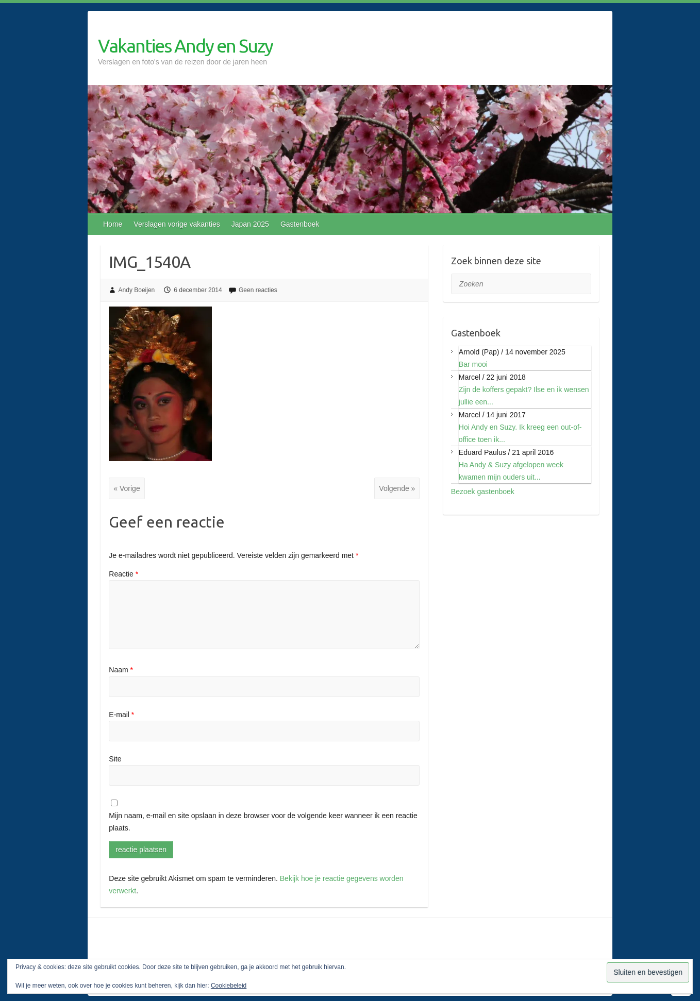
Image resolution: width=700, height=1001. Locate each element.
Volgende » (397, 488)
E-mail (121, 714)
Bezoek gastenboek (482, 491)
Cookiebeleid (228, 985)
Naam (121, 670)
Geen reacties (258, 290)
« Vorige (126, 488)
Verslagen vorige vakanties (177, 224)
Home (112, 224)
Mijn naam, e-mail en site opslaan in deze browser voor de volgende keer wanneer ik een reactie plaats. (263, 821)
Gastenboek (300, 224)
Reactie (123, 574)
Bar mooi (473, 364)
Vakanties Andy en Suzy (185, 45)
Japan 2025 (250, 224)
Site (115, 759)
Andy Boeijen (137, 290)
